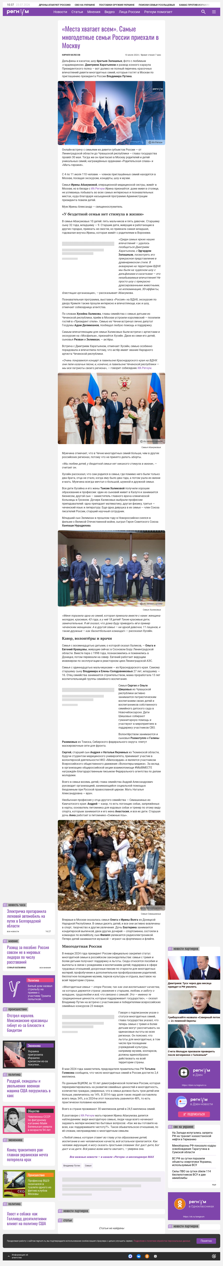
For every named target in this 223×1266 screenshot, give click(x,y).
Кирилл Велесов (71, 55)
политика (14, 1075)
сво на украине (183, 1127)
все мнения (45, 967)
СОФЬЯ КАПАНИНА (16, 967)
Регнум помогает (158, 12)
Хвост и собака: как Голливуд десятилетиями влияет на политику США (27, 1218)
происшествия (17, 1009)
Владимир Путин (71, 1165)
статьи (67, 1220)
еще (214, 1184)
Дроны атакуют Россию (55, 4)
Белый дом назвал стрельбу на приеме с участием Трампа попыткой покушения (40, 992)
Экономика (34, 1045)
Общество (33, 1111)
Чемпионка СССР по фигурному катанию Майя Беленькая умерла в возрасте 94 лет (40, 1123)
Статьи (77, 12)
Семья (88, 1165)
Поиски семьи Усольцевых (157, 4)
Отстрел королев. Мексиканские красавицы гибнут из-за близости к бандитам (27, 1022)
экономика (15, 1140)
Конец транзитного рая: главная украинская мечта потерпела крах (27, 1154)
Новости (60, 12)
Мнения (93, 12)
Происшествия (36, 1175)
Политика (33, 980)
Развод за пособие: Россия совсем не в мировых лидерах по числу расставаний (28, 954)
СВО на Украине (85, 4)
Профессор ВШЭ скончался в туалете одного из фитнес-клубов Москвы (39, 1187)
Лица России (129, 12)
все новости (13, 931)
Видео (110, 12)
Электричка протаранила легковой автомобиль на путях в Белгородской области (26, 918)
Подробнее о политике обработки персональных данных (162, 1244)
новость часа (16, 905)
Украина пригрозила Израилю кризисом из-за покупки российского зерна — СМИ (38, 1058)
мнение (13, 941)
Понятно (206, 1244)
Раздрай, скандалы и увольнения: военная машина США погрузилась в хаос (29, 1088)
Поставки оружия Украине (116, 4)
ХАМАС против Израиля (194, 4)
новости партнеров (75, 1211)
